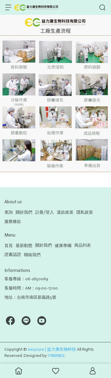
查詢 (8, 212)
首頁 (8, 245)
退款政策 (65, 212)
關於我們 (24, 212)
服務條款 (12, 221)
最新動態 (24, 245)
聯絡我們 (32, 254)
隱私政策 (84, 212)
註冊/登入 (44, 212)
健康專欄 (63, 245)
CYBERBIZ (56, 355)
